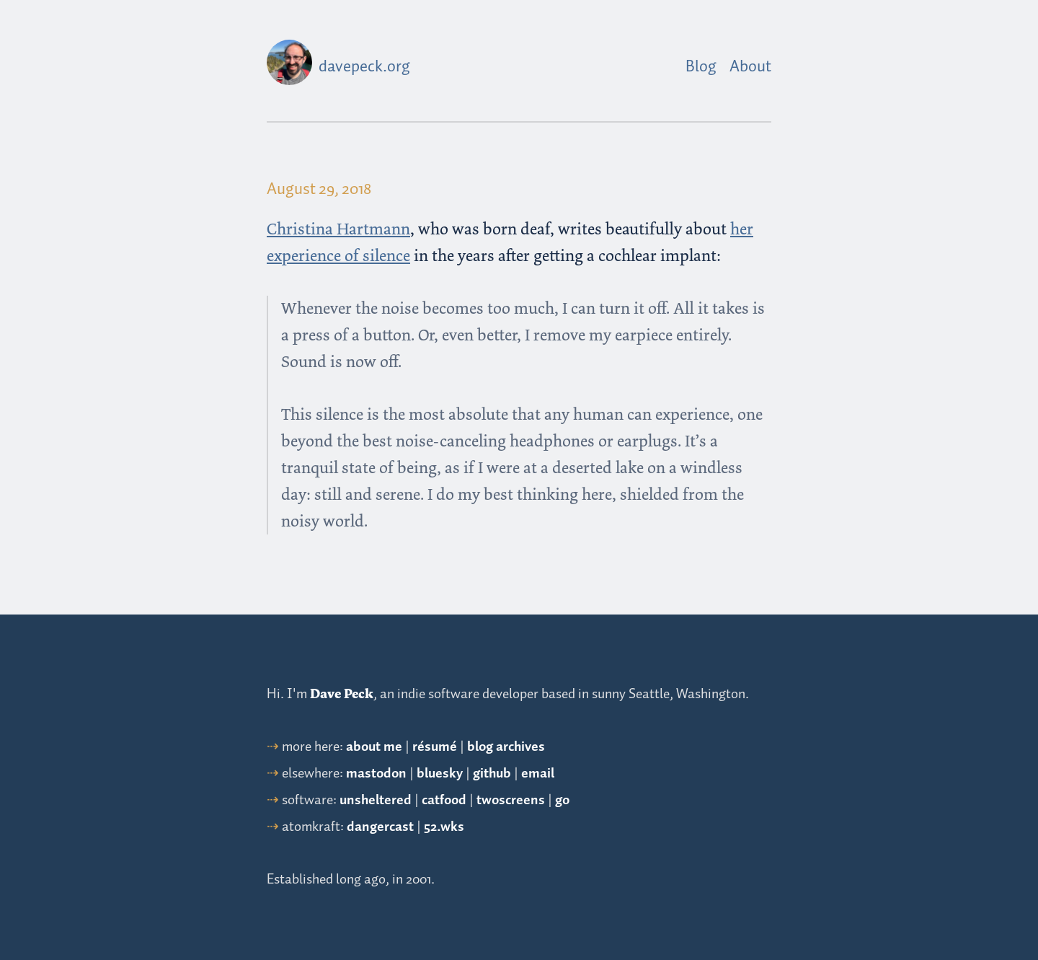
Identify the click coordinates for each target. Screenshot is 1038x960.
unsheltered (376, 800)
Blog (701, 67)
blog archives (506, 747)
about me (374, 747)
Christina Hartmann (338, 229)
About (750, 67)
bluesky (440, 773)
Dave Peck (341, 693)
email (537, 773)
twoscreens (510, 800)
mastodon (376, 773)
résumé (434, 747)
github (492, 773)
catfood (444, 800)
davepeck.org (364, 67)
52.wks (444, 827)
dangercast (380, 827)
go (562, 800)
